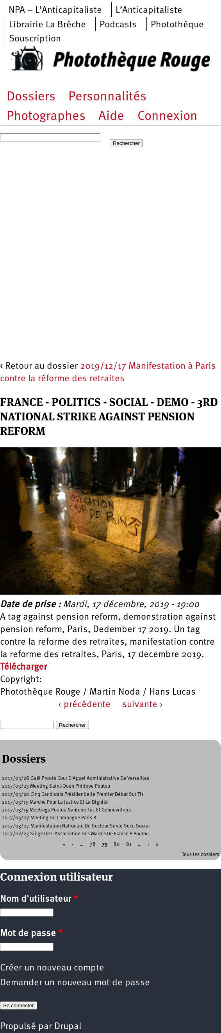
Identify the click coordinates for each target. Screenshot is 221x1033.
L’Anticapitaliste (149, 10)
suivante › (142, 705)
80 (117, 844)
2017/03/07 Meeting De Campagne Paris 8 (49, 817)
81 (129, 844)
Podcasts (118, 25)
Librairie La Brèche (47, 25)
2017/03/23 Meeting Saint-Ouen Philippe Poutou (56, 786)
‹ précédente (84, 705)
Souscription (35, 39)
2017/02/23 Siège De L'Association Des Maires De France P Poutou (75, 833)
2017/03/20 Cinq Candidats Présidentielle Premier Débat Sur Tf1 (73, 794)
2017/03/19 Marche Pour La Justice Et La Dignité (55, 802)
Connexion (167, 116)
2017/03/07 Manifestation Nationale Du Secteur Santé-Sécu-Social (76, 826)
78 (93, 844)
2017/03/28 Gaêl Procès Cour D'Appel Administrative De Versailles (75, 778)
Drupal (67, 1026)
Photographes (46, 116)
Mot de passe (31, 933)
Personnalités (107, 97)
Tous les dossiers (200, 854)
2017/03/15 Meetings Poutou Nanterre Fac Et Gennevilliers (66, 810)
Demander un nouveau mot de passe (75, 983)
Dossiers (31, 97)
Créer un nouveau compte (52, 968)
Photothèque (177, 25)
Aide (111, 116)
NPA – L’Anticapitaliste (55, 10)
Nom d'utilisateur (39, 899)
